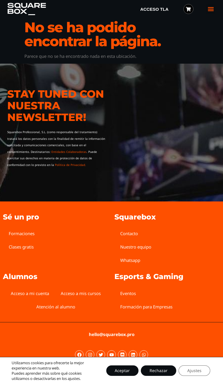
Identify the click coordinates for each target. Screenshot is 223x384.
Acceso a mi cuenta (30, 293)
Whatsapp (130, 260)
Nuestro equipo (135, 247)
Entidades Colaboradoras (69, 152)
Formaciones (22, 233)
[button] (210, 9)
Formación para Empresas (146, 307)
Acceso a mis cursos (81, 293)
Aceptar (122, 370)
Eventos (128, 293)
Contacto (129, 233)
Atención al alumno (55, 307)
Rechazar (159, 370)
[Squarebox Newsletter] (161, 129)
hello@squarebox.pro (111, 334)
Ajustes (194, 370)
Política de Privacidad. (70, 165)
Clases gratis (21, 247)
